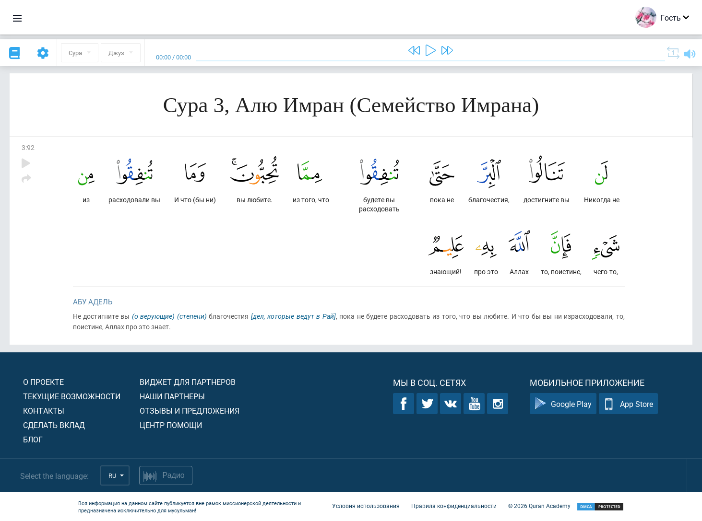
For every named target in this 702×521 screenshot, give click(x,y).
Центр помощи (171, 425)
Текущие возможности (71, 396)
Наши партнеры (172, 396)
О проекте (43, 382)
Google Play (563, 403)
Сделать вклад (54, 425)
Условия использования (366, 505)
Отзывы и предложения (189, 410)
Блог (33, 439)
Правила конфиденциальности (454, 505)
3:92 (28, 147)
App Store (628, 403)
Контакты (43, 410)
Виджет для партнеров (188, 382)
